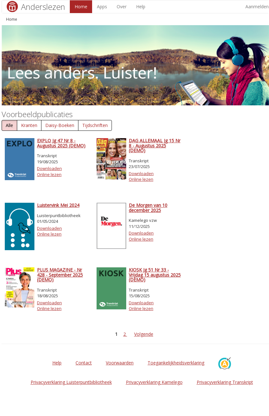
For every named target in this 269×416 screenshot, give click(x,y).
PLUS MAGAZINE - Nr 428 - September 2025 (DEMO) (60, 275)
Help (140, 7)
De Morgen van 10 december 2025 (148, 207)
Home (81, 7)
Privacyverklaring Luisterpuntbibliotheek (71, 382)
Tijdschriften (95, 125)
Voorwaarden (120, 363)
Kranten (29, 125)
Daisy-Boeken (59, 125)
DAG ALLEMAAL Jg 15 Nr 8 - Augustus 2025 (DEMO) (154, 145)
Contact (84, 363)
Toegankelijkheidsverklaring (176, 363)
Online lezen (49, 174)
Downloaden (49, 168)
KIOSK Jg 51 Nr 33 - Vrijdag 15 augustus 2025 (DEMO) (155, 275)
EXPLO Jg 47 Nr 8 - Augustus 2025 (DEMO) (61, 142)
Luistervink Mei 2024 (58, 205)
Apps (102, 7)
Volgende (143, 334)
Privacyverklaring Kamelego (154, 382)
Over (122, 7)
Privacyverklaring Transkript (225, 382)
